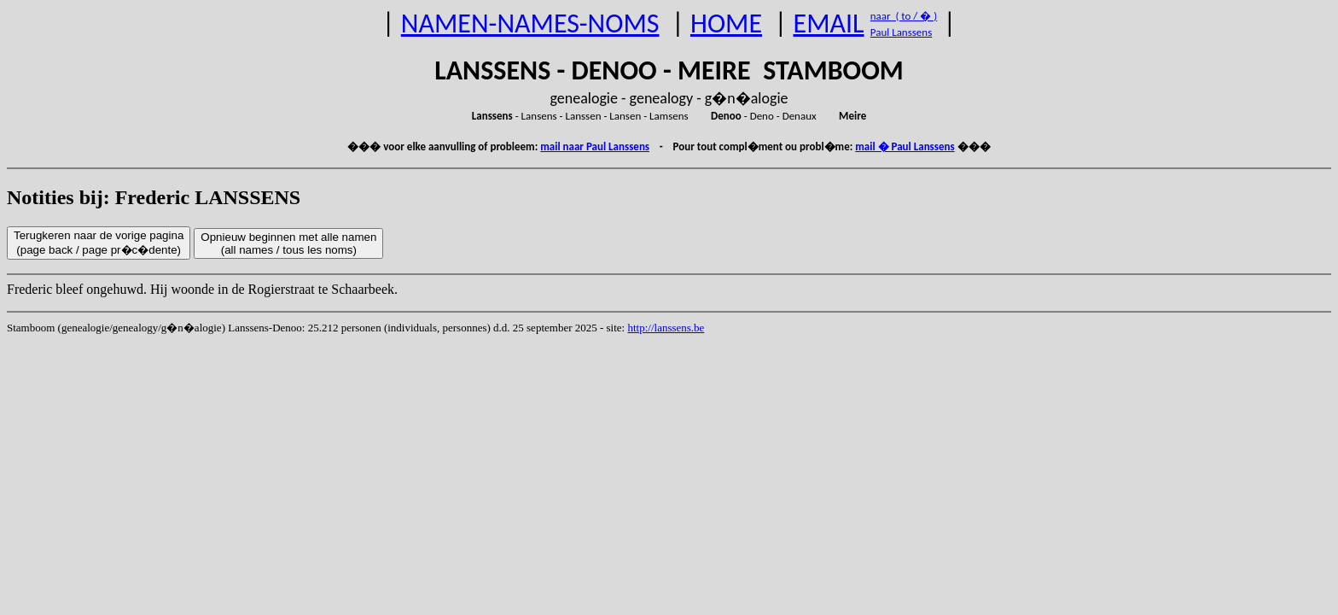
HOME (726, 23)
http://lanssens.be (665, 327)
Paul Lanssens (901, 32)
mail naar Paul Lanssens (594, 146)
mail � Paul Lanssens (904, 146)
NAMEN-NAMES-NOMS (530, 23)
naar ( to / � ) (903, 15)
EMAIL (829, 23)
